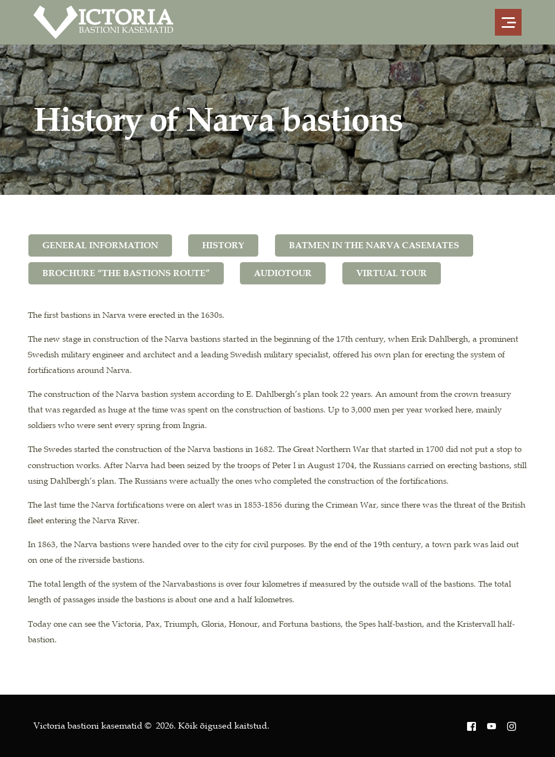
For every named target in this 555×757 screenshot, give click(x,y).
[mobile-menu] (505, 22)
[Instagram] (512, 726)
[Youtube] (492, 726)
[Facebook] (471, 726)
